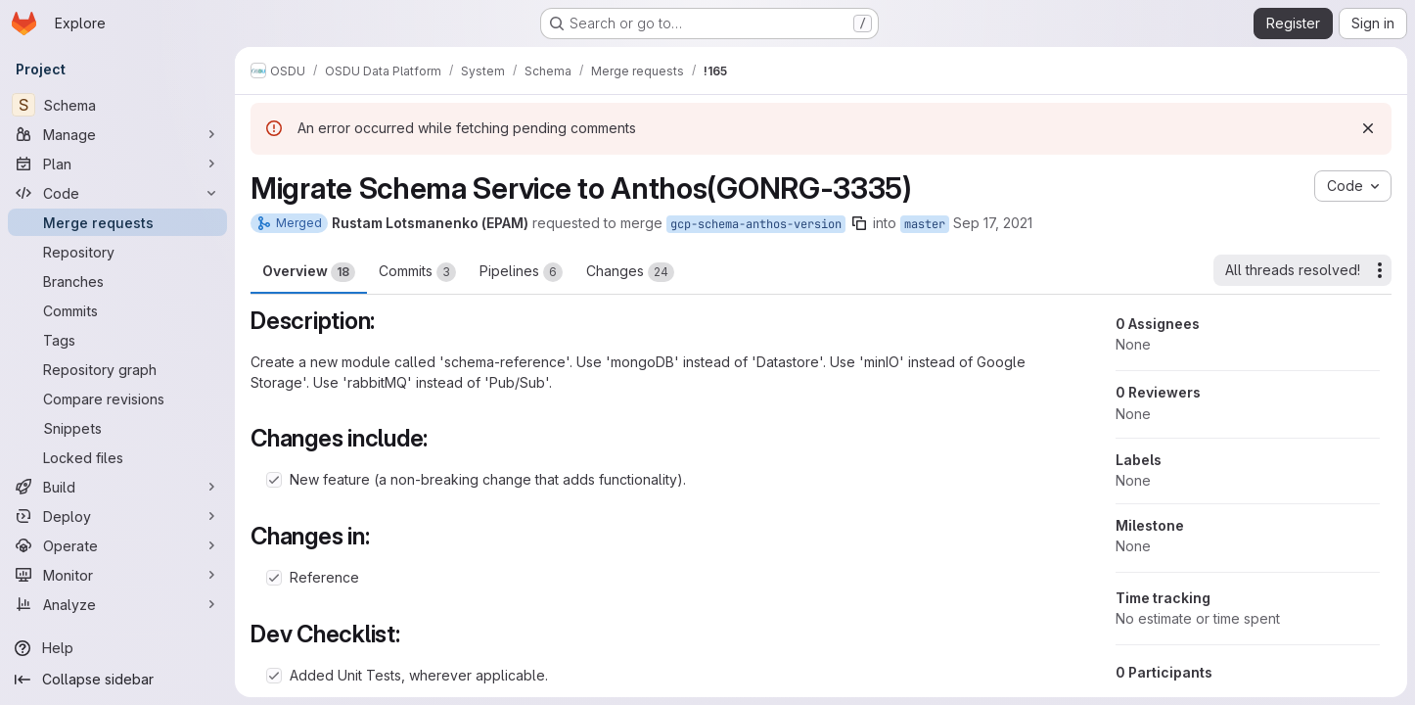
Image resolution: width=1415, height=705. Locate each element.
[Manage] (117, 134)
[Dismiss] (1368, 128)
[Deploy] (117, 516)
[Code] (117, 193)
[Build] (117, 486)
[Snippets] (117, 428)
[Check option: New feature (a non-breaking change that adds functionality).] (274, 480)
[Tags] (117, 339)
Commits (417, 272)
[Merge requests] (117, 222)
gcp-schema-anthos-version (756, 224)
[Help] (117, 648)
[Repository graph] (117, 369)
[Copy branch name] (859, 223)
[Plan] (117, 163)
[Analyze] (117, 604)
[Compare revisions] (117, 398)
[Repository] (117, 251)
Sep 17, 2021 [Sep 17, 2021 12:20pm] (992, 222)
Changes (630, 272)
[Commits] (117, 310)
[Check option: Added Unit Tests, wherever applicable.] (274, 675)
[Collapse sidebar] (117, 679)
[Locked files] (117, 457)
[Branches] (117, 281)
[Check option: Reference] (274, 578)
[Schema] (117, 104)
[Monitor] (117, 574)
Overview (308, 272)
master (924, 224)
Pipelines (521, 272)
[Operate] (117, 545)
